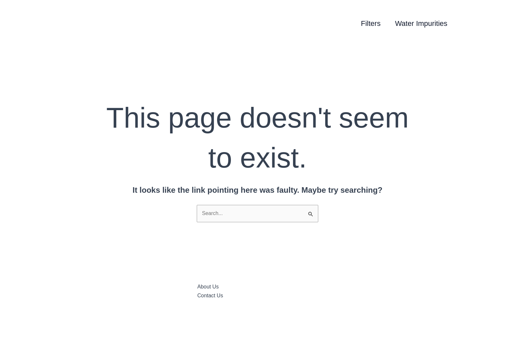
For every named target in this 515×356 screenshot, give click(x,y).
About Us (208, 287)
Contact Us (210, 296)
